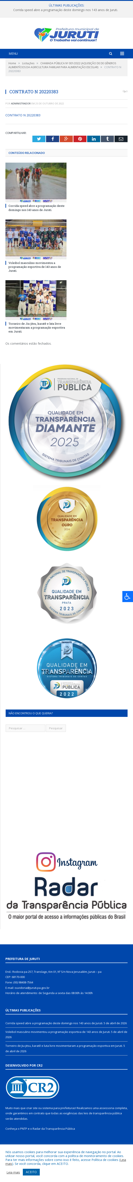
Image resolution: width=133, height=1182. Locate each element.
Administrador (21, 117)
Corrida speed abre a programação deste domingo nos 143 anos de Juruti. (65, 10)
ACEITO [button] (31, 1172)
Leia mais (13, 1172)
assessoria (106, 1122)
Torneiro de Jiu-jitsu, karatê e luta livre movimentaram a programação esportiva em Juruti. (36, 341)
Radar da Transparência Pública (54, 1142)
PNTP (23, 1142)
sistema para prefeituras (58, 1122)
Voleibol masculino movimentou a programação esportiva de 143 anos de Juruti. (34, 280)
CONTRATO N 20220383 (22, 129)
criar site (32, 1122)
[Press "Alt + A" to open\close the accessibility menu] (127, 596)
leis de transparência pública (103, 1127)
